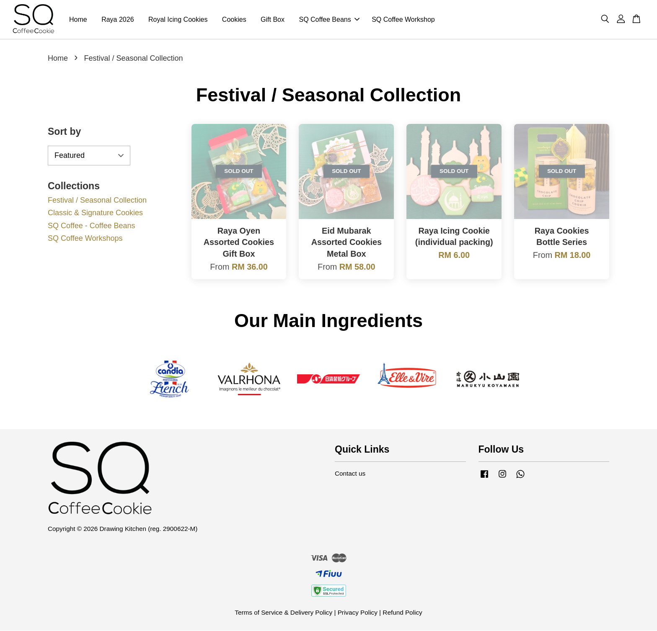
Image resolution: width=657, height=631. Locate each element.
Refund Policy (402, 612)
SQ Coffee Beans (329, 19)
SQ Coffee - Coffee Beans (91, 226)
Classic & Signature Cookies (95, 213)
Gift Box (273, 19)
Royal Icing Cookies (177, 19)
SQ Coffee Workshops (85, 238)
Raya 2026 (117, 19)
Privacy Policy (358, 612)
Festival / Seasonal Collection (97, 200)
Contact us (350, 473)
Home (78, 19)
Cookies (234, 19)
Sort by (64, 131)
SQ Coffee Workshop (403, 19)
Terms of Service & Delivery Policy (283, 612)
